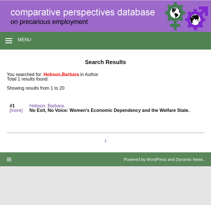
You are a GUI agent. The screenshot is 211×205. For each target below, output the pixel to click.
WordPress (156, 159)
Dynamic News (189, 159)
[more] (16, 110)
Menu (24, 39)
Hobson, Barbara (46, 105)
